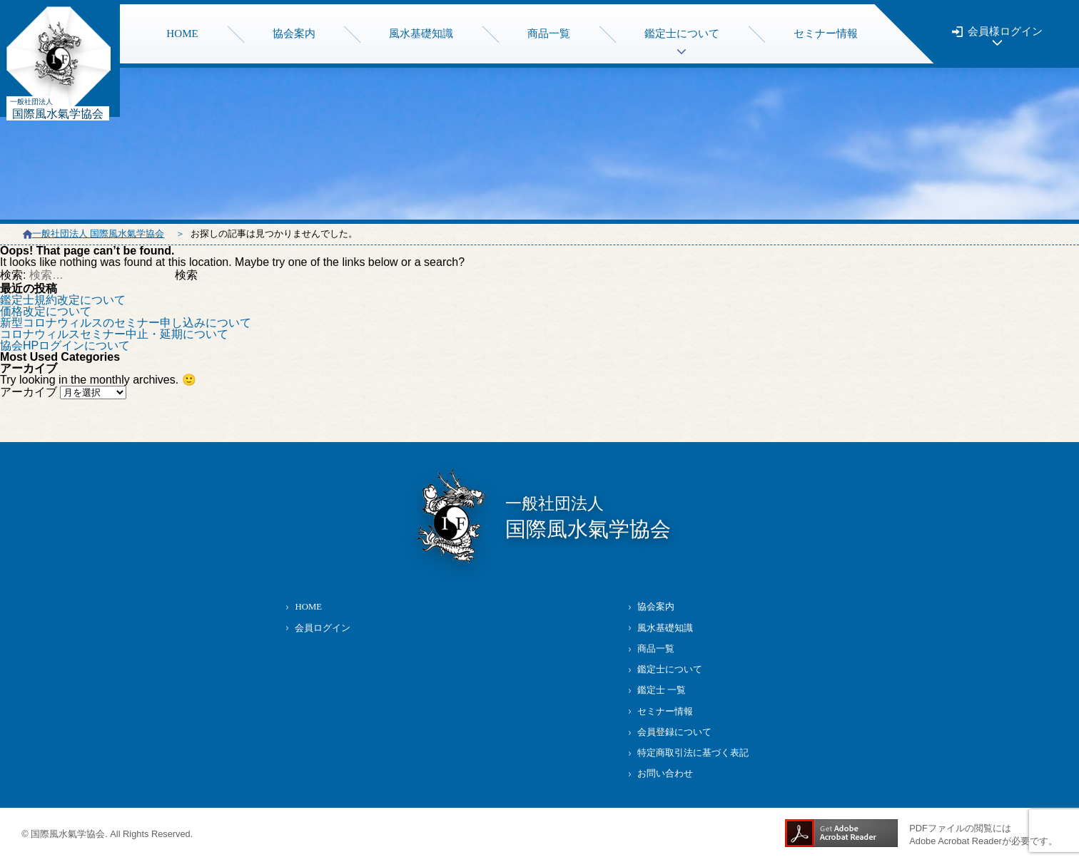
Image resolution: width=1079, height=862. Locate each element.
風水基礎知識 (421, 33)
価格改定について (45, 311)
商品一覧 (548, 33)
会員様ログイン (1005, 31)
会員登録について (674, 732)
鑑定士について (669, 669)
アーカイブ (28, 392)
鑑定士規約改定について (63, 300)
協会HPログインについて (65, 345)
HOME (182, 33)
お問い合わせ (665, 774)
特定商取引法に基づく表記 (693, 753)
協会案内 (294, 33)
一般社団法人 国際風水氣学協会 (98, 233)
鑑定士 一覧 (661, 690)
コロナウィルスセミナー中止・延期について (114, 334)
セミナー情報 (826, 33)
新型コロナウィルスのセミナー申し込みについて (125, 323)
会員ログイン (322, 628)
